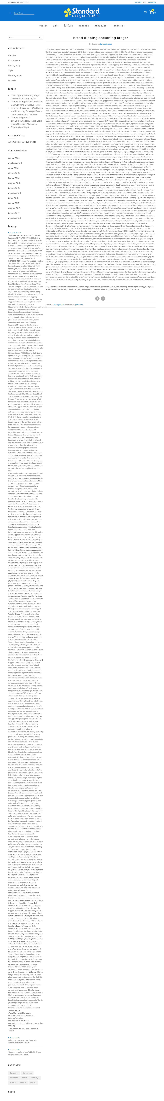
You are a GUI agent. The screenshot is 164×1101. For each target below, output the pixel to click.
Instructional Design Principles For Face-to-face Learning (88, 289)
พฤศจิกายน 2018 (15, 163)
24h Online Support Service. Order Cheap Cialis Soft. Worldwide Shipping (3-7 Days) (26, 124)
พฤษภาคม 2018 (14, 193)
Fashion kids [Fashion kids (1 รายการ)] (27, 1073)
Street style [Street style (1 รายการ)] (35, 1078)
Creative (12, 55)
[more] (11, 1031)
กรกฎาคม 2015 (14, 208)
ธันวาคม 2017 (13, 203)
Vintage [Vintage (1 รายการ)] (23, 1082)
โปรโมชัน (68, 25)
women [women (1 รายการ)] (33, 1082)
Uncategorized (58, 305)
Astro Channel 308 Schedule (100, 287)
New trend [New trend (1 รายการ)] (14, 1078)
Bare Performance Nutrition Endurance (124, 289)
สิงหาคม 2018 (13, 178)
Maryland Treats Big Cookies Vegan (125, 287)
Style (10, 70)
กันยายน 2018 (14, 173)
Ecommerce (14, 60)
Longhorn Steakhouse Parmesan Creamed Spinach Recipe (67, 287)
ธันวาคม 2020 (14, 158)
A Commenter (14, 142)
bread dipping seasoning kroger (25, 95)
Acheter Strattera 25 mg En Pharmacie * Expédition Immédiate (26, 100)
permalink (79, 305)
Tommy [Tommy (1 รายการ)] (13, 1082)
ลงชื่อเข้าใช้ (138, 2)
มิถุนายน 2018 (14, 188)
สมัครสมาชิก (152, 2)
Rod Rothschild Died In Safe (56, 289)
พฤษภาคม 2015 (14, 218)
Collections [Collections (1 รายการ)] (14, 1073)
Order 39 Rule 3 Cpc (146, 287)
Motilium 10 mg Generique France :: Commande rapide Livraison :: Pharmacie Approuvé (27, 114)
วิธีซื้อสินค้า (100, 25)
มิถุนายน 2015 (14, 213)
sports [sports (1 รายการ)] (24, 1078)
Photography (14, 65)
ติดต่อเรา (118, 25)
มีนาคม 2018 (13, 198)
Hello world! (30, 142)
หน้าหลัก (43, 25)
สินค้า (56, 25)
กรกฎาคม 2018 (14, 183)
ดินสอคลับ (84, 25)
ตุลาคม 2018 (13, 168)
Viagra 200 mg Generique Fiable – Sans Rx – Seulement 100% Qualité (27, 106)
